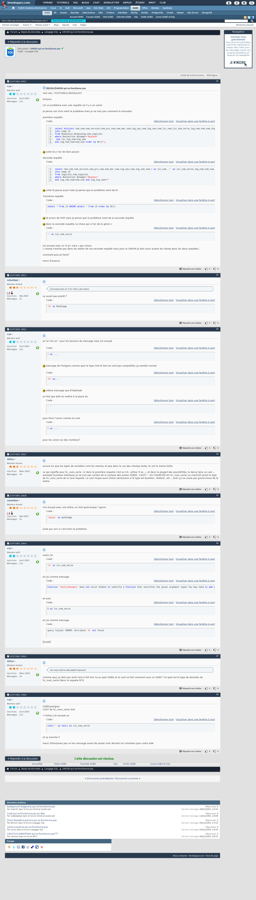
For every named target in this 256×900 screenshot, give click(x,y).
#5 (217, 495)
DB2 (100, 13)
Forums (47, 2)
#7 (217, 656)
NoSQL (144, 13)
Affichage (211, 75)
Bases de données (30, 32)
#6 (217, 543)
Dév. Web (98, 8)
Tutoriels (62, 2)
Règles (83, 25)
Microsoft (78, 8)
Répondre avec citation (190, 269)
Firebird (110, 13)
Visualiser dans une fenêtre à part (195, 121)
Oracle (170, 13)
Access (63, 13)
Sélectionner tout (164, 121)
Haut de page (212, 855)
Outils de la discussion (191, 75)
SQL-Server (192, 13)
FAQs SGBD (60, 764)
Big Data (75, 13)
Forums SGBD (93, 17)
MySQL (134, 13)
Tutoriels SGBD (123, 17)
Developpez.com (196, 855)
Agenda (65, 25)
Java (88, 8)
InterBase (122, 13)
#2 (217, 275)
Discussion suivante (126, 778)
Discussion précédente (100, 778)
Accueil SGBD (76, 17)
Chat (96, 2)
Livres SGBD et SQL (165, 17)
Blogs (85, 2)
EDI (108, 8)
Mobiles (155, 8)
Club (162, 2)
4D (55, 13)
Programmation (121, 8)
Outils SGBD (147, 17)
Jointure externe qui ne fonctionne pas (27, 827)
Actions (26, 25)
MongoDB (207, 13)
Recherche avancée (245, 25)
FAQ (75, 2)
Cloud (53, 8)
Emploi (127, 2)
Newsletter (111, 2)
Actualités (37, 764)
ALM (67, 8)
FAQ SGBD (108, 17)
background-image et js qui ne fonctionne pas (31, 806)
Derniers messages (10, 25)
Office (145, 8)
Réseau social (42, 25)
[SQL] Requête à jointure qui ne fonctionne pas (32, 820)
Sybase (180, 13)
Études (140, 2)
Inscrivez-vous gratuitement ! (68, 21)
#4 (217, 454)
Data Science (88, 13)
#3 (217, 329)
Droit (152, 2)
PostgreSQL (157, 13)
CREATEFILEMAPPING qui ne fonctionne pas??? (32, 834)
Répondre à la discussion (23, 41)
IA (61, 8)
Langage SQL (51, 32)
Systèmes (167, 8)
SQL (136, 17)
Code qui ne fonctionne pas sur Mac (26, 813)
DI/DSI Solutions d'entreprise (32, 8)
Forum (13, 32)
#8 (217, 694)
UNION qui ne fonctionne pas (45, 48)
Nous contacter (180, 855)
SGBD (135, 8)
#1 (217, 81)
